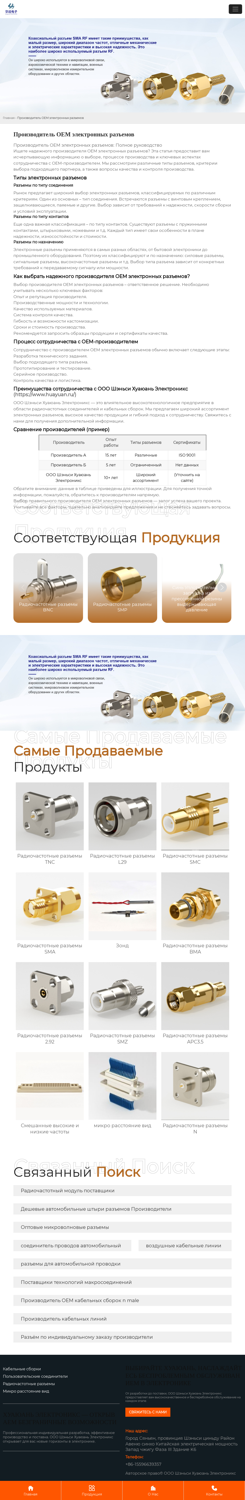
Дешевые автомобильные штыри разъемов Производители (96, 1209)
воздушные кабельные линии (183, 1246)
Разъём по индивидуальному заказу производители (87, 1337)
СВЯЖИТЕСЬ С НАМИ (148, 1412)
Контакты (214, 1490)
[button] (222, 587)
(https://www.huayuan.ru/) (44, 394)
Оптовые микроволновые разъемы (65, 1227)
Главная (9, 118)
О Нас (153, 1490)
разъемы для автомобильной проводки (71, 1264)
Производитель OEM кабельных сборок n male (80, 1300)
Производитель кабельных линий (64, 1319)
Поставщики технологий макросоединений (76, 1282)
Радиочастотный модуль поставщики (68, 1190)
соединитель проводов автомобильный (71, 1246)
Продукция (91, 1490)
